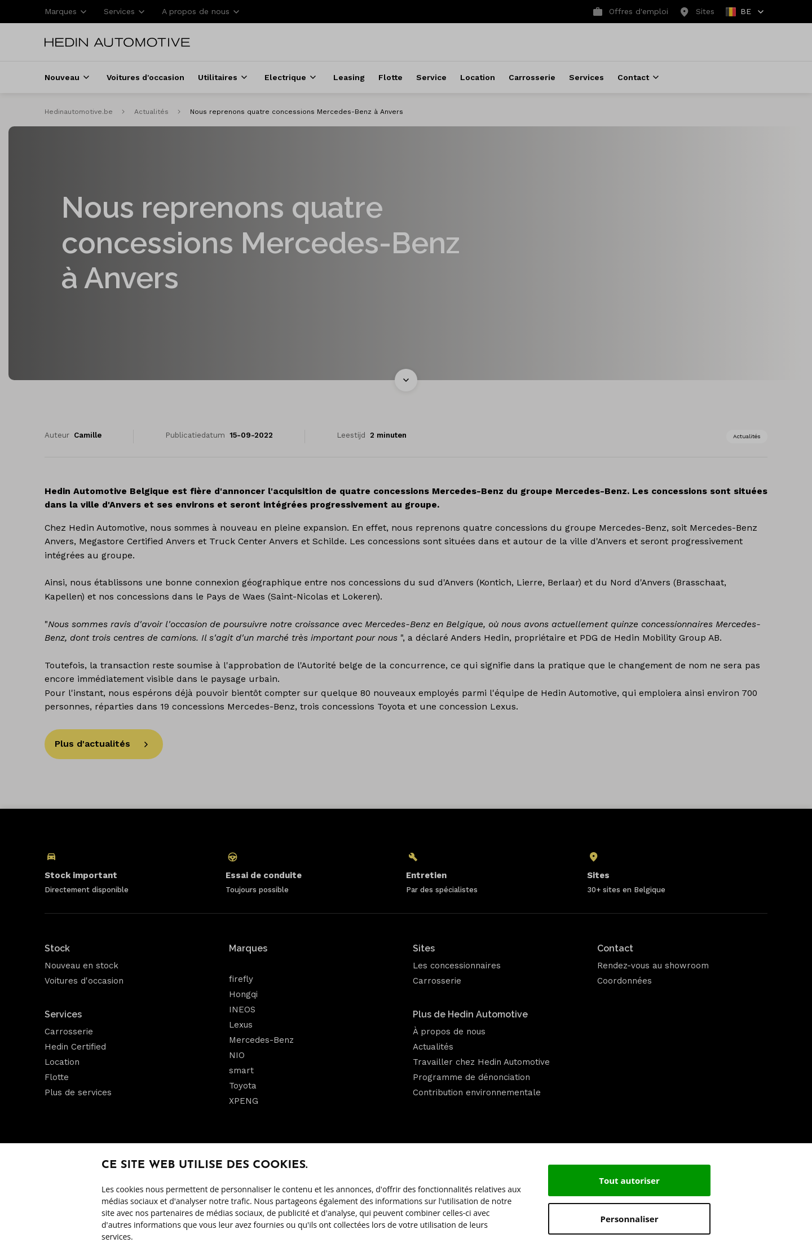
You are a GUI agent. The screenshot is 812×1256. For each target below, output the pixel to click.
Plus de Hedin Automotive (470, 1014)
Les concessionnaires (457, 965)
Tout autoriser (629, 1180)
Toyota (243, 1086)
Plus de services (78, 1092)
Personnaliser (630, 1218)
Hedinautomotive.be (79, 112)
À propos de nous (449, 1031)
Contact (615, 948)
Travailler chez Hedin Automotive (481, 1062)
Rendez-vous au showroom (653, 965)
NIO (237, 1055)
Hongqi (243, 994)
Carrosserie (69, 1031)
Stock (57, 948)
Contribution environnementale (477, 1092)
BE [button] (745, 13)
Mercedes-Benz (261, 1040)
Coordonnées (624, 981)
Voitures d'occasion (84, 981)
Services (63, 1014)
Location (62, 1062)
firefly (241, 979)
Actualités (151, 112)
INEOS (242, 1009)
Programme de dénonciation (471, 1077)
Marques (248, 948)
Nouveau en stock (81, 965)
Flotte (57, 1077)
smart (241, 1070)
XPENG (243, 1101)
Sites (424, 948)
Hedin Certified (75, 1047)
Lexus (241, 1025)
